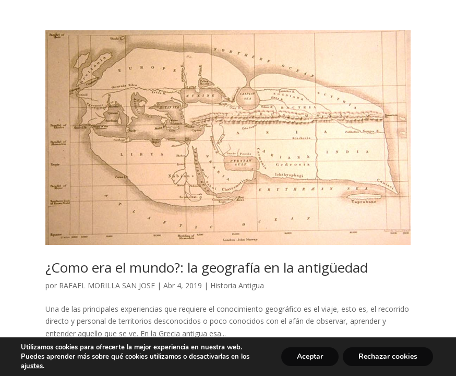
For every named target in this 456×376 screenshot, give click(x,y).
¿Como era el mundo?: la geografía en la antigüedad (206, 267)
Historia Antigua (237, 285)
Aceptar (310, 356)
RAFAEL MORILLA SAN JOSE (107, 285)
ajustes (32, 366)
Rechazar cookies (387, 356)
